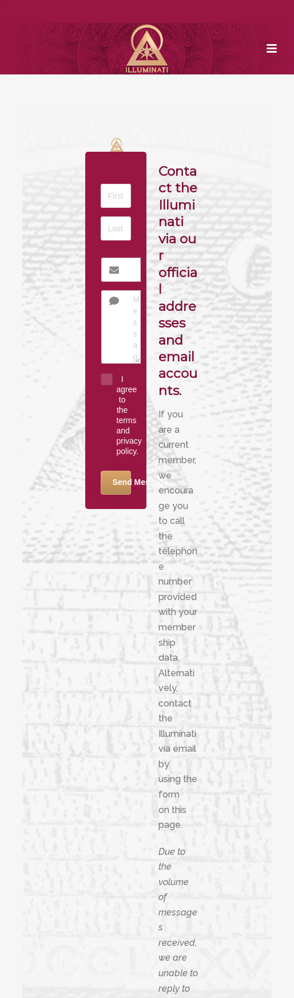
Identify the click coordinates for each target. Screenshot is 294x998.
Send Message (122, 482)
